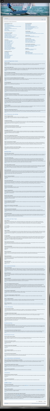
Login (44, 19)
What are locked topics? (7, 57)
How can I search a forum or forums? (29, 39)
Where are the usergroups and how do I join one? (31, 26)
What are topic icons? (7, 58)
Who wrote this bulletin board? (29, 52)
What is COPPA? (7, 29)
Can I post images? (7, 54)
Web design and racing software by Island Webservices (40, 407)
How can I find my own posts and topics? (30, 42)
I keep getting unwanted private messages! (30, 32)
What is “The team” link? (28, 29)
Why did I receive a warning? (8, 46)
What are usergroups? (28, 25)
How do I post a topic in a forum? (9, 40)
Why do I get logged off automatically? (9, 25)
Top (5, 65)
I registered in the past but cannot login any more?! (11, 28)
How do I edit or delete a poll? (8, 44)
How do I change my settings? (8, 33)
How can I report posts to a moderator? (9, 47)
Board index (6, 18)
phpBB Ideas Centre (39, 389)
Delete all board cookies (37, 403)
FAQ (42, 19)
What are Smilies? (7, 53)
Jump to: (37, 401)
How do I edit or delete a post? (8, 41)
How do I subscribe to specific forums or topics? (31, 45)
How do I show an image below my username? (10, 36)
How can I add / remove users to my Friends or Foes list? (32, 36)
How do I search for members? (29, 41)
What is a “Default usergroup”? (29, 28)
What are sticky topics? (7, 56)
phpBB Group (26, 385)
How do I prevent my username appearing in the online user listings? (13, 26)
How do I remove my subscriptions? (29, 46)
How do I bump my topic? (8, 49)
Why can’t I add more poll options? (9, 43)
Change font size (44, 18)
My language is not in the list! (8, 35)
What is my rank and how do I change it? (9, 37)
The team (33, 403)
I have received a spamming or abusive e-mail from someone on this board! (34, 33)
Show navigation (2, 1)
